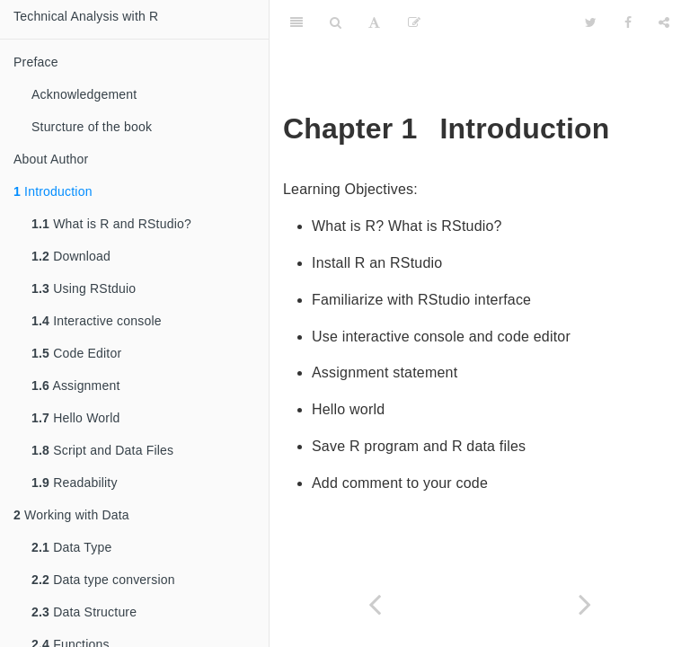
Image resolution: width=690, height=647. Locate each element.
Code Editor (76, 353)
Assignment (75, 385)
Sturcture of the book (91, 127)
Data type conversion (103, 579)
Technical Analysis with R (85, 16)
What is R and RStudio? (111, 224)
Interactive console (96, 321)
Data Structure (84, 612)
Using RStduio (83, 288)
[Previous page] (375, 604)
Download (71, 256)
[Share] (664, 22)
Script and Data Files (102, 450)
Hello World (75, 418)
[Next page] (585, 604)
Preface (35, 62)
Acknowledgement (84, 94)
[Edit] (414, 22)
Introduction (53, 191)
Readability (74, 482)
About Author (50, 159)
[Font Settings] (374, 22)
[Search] (335, 22)
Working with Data (71, 515)
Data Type (71, 547)
